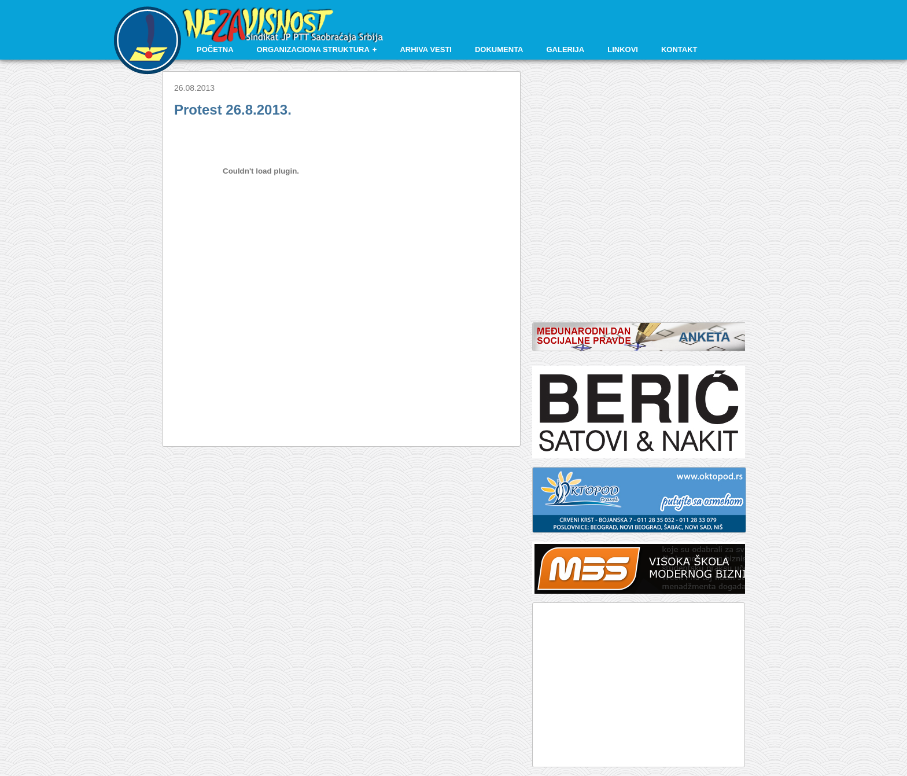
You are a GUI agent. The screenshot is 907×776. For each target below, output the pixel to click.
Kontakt (679, 49)
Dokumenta (499, 49)
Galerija (566, 49)
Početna (215, 49)
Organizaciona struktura (313, 49)
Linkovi (622, 49)
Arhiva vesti (426, 49)
